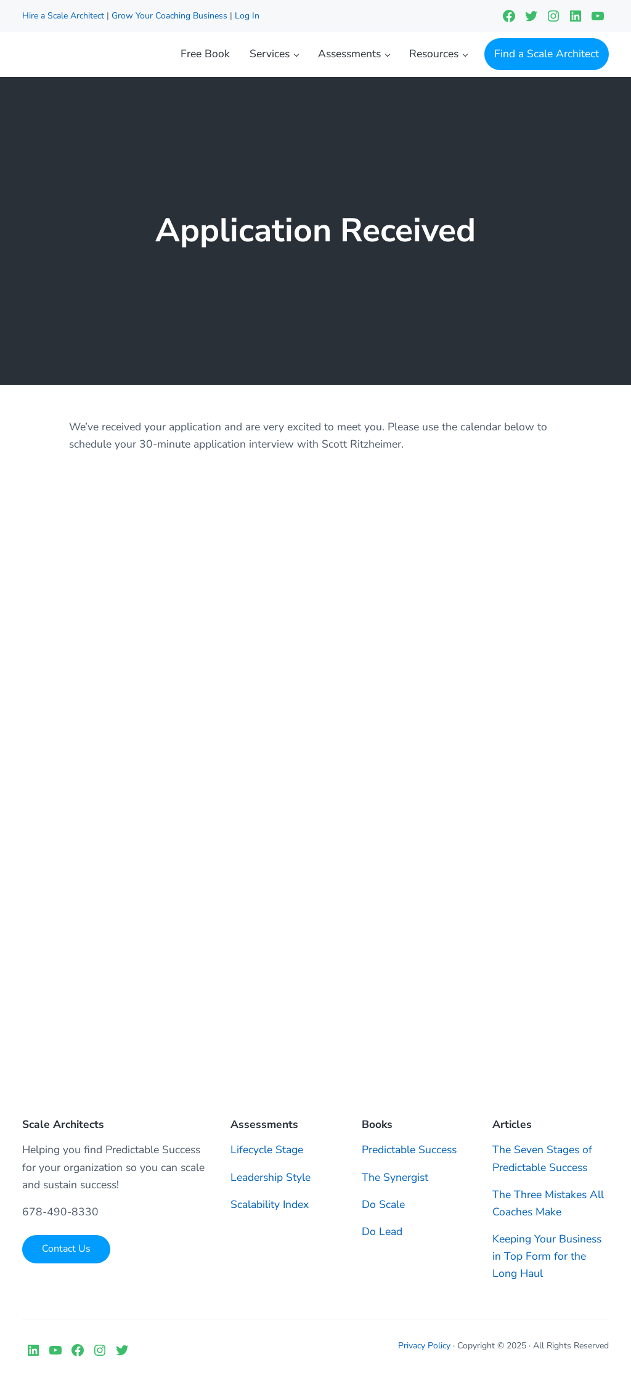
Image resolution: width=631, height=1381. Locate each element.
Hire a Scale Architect (64, 16)
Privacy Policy (424, 1345)
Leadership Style (270, 1177)
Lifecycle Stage (266, 1149)
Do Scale (383, 1204)
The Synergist (395, 1177)
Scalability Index (269, 1204)
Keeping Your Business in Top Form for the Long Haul (546, 1256)
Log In (247, 16)
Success (437, 1149)
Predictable (390, 1149)
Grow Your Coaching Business (169, 16)
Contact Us (66, 1248)
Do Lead (382, 1231)
